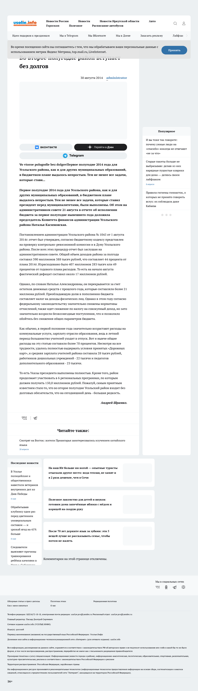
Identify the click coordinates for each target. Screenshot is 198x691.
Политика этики (58, 601)
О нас (53, 605)
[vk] (25, 418)
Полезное (75, 25)
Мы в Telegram (69, 35)
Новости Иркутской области (119, 21)
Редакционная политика (105, 601)
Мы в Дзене (123, 35)
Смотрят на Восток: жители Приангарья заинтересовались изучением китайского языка (73, 445)
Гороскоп (52, 25)
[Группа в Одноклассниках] (166, 587)
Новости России (57, 21)
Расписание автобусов (107, 25)
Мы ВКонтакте (97, 35)
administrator (116, 78)
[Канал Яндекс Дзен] (100, 147)
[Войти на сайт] (183, 23)
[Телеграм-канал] (73, 155)
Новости (84, 21)
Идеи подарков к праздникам (31, 35)
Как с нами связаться (17, 605)
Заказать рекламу (151, 35)
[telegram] (36, 418)
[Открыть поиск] (175, 23)
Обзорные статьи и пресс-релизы (23, 601)
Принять (174, 50)
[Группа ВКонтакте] (45, 147)
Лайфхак (178, 35)
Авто (152, 21)
